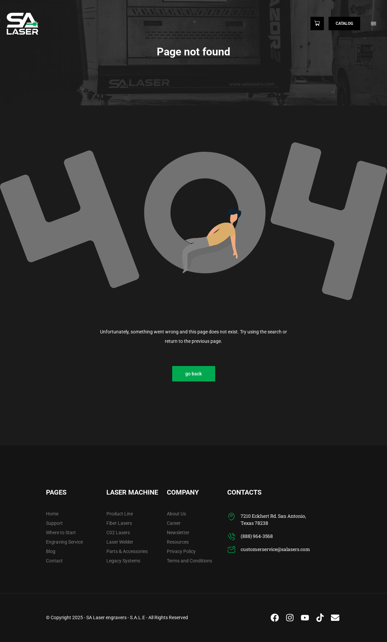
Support (54, 523)
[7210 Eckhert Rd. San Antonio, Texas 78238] (231, 516)
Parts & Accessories (127, 551)
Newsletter (178, 532)
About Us (176, 513)
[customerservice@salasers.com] (231, 550)
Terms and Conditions (189, 560)
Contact (54, 560)
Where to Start (61, 532)
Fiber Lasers (119, 523)
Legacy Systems (123, 560)
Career (174, 523)
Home (52, 513)
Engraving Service (64, 542)
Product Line (119, 513)
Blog (50, 551)
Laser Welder (119, 542)
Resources (178, 542)
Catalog (344, 23)
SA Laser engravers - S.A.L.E (115, 617)
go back (193, 373)
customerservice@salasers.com (275, 549)
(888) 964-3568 (257, 536)
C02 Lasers (118, 532)
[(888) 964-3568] (231, 537)
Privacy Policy (181, 551)
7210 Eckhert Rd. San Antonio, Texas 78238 (273, 519)
